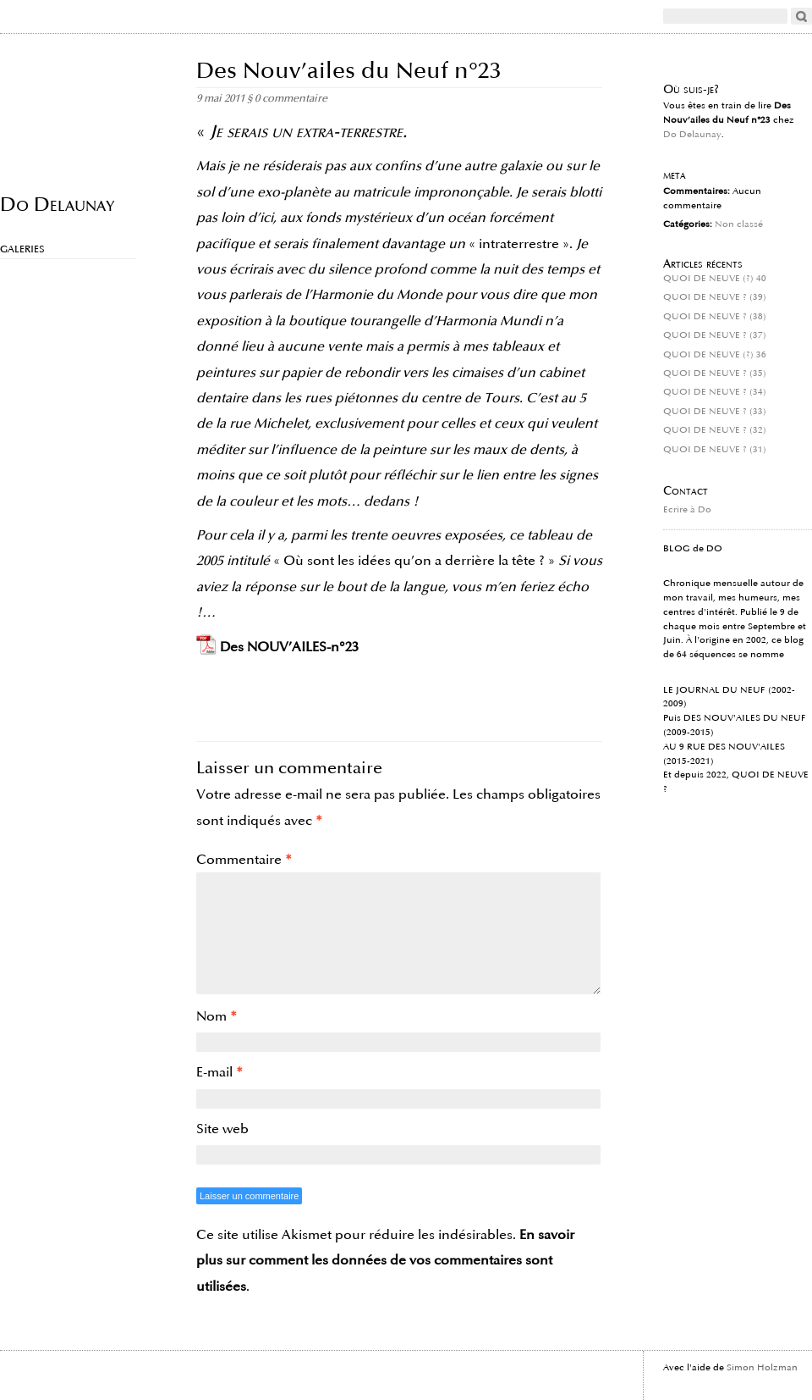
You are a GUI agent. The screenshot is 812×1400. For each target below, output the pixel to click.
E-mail (219, 1072)
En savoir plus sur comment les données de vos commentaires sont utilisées (385, 1260)
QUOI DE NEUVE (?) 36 (714, 355)
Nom (216, 1016)
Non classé (739, 224)
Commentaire (244, 859)
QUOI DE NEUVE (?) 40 (714, 279)
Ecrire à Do (687, 510)
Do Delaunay (57, 203)
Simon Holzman (762, 1368)
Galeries (22, 249)
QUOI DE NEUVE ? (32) (714, 430)
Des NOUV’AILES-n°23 (289, 647)
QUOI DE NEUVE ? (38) (714, 317)
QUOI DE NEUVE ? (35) (714, 373)
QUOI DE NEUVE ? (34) (714, 392)
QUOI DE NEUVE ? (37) (714, 335)
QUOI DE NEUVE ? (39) (714, 297)
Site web (222, 1129)
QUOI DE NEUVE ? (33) (714, 412)
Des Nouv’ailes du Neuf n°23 (349, 71)
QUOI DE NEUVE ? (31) (714, 450)
